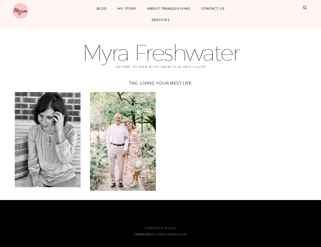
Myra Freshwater (160, 52)
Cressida (142, 234)
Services (160, 20)
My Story (127, 9)
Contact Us (212, 9)
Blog (102, 9)
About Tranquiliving (169, 9)
